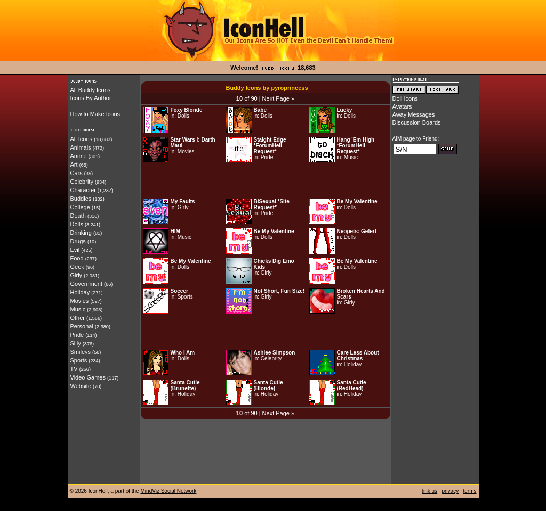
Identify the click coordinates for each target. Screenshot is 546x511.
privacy (450, 491)
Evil (75, 249)
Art (74, 164)
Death (78, 215)
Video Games (88, 377)
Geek (77, 266)
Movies (79, 301)
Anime (78, 156)
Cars (76, 173)
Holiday (80, 292)
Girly (76, 275)
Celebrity (81, 181)
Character (83, 190)
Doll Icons (405, 98)
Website (81, 386)
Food (77, 258)
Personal (81, 326)
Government (86, 284)
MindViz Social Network (169, 491)
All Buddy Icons (90, 90)
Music (78, 309)
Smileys (80, 352)
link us (429, 491)
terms (470, 491)
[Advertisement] (265, 180)
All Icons (81, 139)
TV (74, 369)
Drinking (81, 232)
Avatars (402, 106)
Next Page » (278, 98)
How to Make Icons (95, 114)
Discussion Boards (416, 122)
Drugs (78, 241)
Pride (77, 335)
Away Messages (413, 114)
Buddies (81, 198)
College (80, 207)
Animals (80, 147)
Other (77, 318)
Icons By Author (90, 98)
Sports (78, 360)
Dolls (76, 224)
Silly (75, 343)
